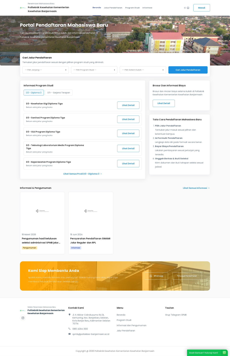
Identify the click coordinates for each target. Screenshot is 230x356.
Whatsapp (156, 276)
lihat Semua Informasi (196, 188)
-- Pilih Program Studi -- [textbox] (85, 70)
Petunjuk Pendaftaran (187, 276)
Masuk (201, 7)
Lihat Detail (128, 105)
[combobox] (45, 70)
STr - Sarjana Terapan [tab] (59, 92)
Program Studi (132, 7)
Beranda (97, 7)
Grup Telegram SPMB (176, 315)
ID (187, 7)
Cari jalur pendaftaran (188, 69)
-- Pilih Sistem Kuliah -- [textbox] (133, 70)
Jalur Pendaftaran (113, 7)
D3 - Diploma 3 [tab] (33, 92)
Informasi (147, 7)
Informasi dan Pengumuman (131, 325)
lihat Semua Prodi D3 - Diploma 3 (82, 174)
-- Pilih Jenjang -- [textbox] (33, 70)
